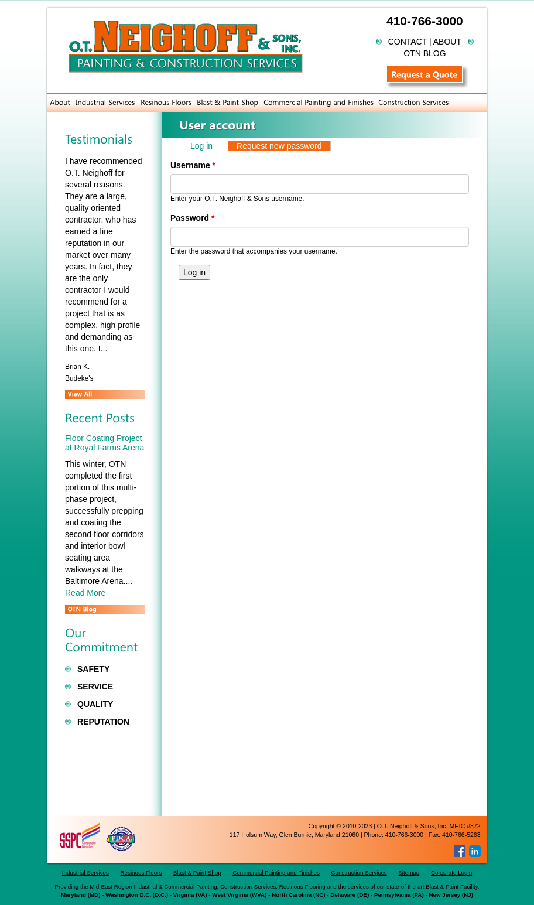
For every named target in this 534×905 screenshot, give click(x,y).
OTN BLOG (424, 53)
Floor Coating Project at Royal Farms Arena (104, 442)
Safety (93, 669)
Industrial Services (85, 872)
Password (192, 218)
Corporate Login (451, 872)
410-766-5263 (461, 834)
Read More (85, 592)
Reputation (103, 721)
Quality (95, 704)
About (447, 41)
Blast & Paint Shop (197, 872)
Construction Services (358, 872)
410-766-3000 (424, 21)
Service (95, 686)
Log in (205, 146)
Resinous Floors (141, 872)
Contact (407, 41)
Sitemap (408, 872)
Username (192, 165)
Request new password (279, 146)
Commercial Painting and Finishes (276, 872)
